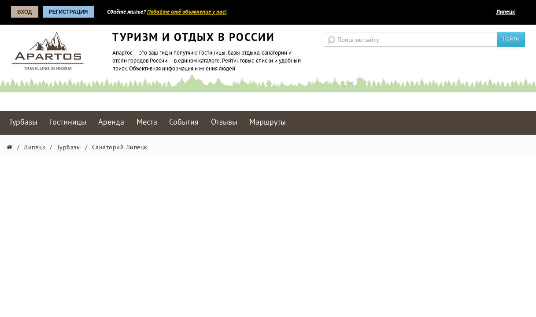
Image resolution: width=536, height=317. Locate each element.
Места (147, 123)
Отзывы (224, 123)
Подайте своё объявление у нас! (186, 12)
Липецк (505, 12)
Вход (24, 12)
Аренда (111, 123)
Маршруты (267, 123)
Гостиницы (68, 123)
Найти (511, 39)
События (184, 123)
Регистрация (68, 12)
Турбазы (23, 123)
